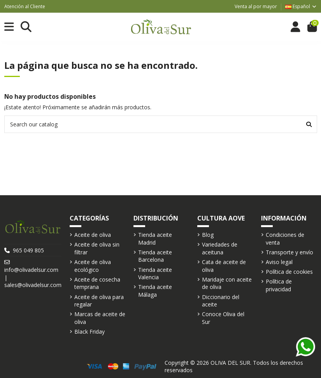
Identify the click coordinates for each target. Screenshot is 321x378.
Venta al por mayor (256, 6)
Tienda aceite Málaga (155, 290)
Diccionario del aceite (220, 300)
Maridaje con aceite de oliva (227, 283)
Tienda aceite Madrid (155, 238)
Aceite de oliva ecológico (92, 265)
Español (301, 6)
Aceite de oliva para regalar (99, 300)
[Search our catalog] (309, 124)
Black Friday (89, 331)
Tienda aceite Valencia (155, 273)
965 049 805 (28, 250)
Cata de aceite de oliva (224, 265)
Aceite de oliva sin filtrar (96, 248)
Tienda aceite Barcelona (155, 256)
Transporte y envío (289, 252)
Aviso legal (279, 262)
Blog (208, 234)
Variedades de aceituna (219, 248)
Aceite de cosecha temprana (97, 283)
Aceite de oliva (92, 234)
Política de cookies (289, 271)
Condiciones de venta (285, 238)
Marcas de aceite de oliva (99, 318)
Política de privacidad (279, 285)
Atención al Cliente (24, 6)
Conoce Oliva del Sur (223, 318)
